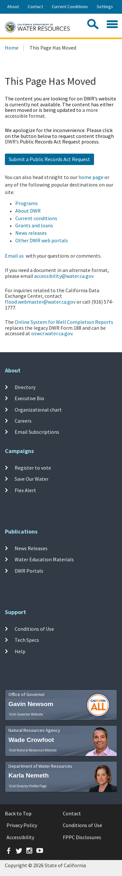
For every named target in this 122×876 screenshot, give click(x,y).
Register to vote (33, 467)
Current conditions (36, 218)
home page (90, 177)
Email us (14, 255)
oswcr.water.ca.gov (51, 333)
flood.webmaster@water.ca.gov (40, 301)
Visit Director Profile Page (28, 786)
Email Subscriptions (37, 432)
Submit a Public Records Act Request (49, 159)
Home (12, 47)
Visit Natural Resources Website (33, 750)
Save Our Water (31, 479)
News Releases (31, 548)
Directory (25, 387)
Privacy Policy (22, 825)
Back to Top (18, 813)
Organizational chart (38, 409)
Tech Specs (27, 640)
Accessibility (20, 837)
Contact (35, 6)
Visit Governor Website (26, 714)
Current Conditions (70, 6)
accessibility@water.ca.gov (64, 276)
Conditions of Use (34, 629)
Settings (105, 6)
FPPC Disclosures (82, 837)
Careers (23, 420)
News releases (31, 233)
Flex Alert (25, 490)
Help (20, 651)
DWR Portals (29, 570)
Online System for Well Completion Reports (64, 322)
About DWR (28, 210)
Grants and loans (34, 225)
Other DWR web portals (41, 240)
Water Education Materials (44, 559)
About (13, 6)
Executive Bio (29, 398)
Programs (26, 203)
